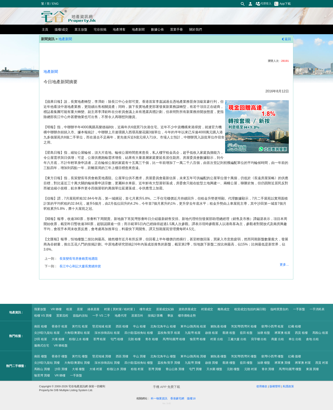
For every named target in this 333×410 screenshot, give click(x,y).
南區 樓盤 (40, 356)
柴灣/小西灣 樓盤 (272, 356)
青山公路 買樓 (175, 369)
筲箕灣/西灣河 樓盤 (244, 356)
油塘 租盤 (263, 332)
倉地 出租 (312, 339)
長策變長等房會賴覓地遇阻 (78, 258)
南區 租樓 (40, 326)
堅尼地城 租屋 (101, 326)
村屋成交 (207, 309)
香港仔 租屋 (59, 326)
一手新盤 (299, 309)
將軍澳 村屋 (303, 362)
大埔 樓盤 (78, 369)
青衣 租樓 (151, 339)
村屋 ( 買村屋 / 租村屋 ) (119, 309)
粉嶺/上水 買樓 (116, 369)
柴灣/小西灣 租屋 (272, 326)
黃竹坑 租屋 (80, 326)
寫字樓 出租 (259, 339)
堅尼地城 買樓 (101, 356)
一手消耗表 (317, 309)
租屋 (69, 309)
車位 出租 (295, 339)
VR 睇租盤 (61, 345)
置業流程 (62, 315)
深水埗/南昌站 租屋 (107, 332)
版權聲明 (275, 386)
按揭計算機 (155, 315)
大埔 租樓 (58, 339)
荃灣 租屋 (99, 339)
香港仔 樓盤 (59, 356)
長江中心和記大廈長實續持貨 (80, 266)
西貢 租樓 (301, 332)
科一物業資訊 (159, 398)
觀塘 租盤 (229, 332)
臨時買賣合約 (279, 309)
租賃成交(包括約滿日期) (250, 309)
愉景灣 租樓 (198, 339)
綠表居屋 (93, 309)
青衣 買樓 (268, 369)
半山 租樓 (139, 326)
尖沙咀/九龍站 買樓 (47, 362)
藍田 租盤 (246, 332)
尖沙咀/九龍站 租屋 (47, 332)
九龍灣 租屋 (192, 332)
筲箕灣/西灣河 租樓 (244, 326)
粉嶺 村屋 (137, 369)
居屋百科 (137, 315)
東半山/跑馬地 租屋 (193, 326)
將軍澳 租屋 (282, 332)
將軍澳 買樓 (282, 362)
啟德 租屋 (211, 332)
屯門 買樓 (195, 369)
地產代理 (121, 315)
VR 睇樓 (56, 309)
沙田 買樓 (61, 369)
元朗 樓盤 (233, 369)
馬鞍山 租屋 (320, 332)
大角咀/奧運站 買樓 (77, 362)
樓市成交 (145, 309)
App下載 (282, 4)
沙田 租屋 (40, 339)
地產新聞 (65, 39)
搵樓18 (191, 398)
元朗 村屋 (250, 369)
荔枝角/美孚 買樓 (169, 362)
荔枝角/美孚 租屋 (169, 332)
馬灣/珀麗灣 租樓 (174, 339)
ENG (55, 3)
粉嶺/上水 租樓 (79, 339)
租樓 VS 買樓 (43, 315)
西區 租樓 (122, 326)
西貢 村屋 (321, 362)
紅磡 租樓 (294, 326)
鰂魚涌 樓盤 (218, 356)
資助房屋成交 (187, 309)
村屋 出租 (216, 339)
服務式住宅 (41, 345)
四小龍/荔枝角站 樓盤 (138, 362)
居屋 (80, 309)
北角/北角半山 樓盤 (163, 356)
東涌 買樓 (312, 369)
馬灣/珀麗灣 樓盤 (290, 369)
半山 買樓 (139, 356)
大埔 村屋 (95, 369)
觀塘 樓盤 (229, 362)
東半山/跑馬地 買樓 (193, 356)
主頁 (45, 29)
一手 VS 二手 (101, 315)
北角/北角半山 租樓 (163, 326)
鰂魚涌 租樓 (218, 326)
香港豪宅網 (177, 398)
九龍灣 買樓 (192, 362)
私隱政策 (288, 386)
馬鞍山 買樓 (42, 369)
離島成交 (224, 309)
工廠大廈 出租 (237, 339)
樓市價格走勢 (187, 315)
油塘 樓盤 (263, 362)
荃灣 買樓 (154, 369)
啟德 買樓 (211, 362)
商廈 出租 (277, 339)
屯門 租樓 (116, 339)
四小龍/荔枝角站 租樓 (138, 332)
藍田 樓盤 (246, 362)
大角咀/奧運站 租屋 (77, 332)
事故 (170, 315)
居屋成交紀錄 (165, 309)
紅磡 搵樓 (294, 356)
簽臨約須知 (80, 315)
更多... (284, 264)
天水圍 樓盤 (214, 369)
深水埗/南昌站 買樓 (107, 362)
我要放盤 (40, 309)
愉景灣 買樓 (42, 375)
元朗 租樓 (134, 339)
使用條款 (261, 386)
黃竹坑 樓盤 (80, 356)
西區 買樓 (122, 356)
